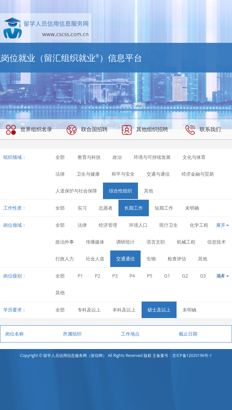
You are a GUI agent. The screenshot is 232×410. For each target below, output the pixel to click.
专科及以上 (89, 310)
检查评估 (177, 258)
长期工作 (133, 208)
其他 (148, 191)
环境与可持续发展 (152, 157)
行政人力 (64, 258)
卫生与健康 (88, 174)
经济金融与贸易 (198, 174)
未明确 (192, 208)
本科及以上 (124, 310)
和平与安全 (123, 174)
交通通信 (125, 258)
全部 (60, 157)
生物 (151, 258)
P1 (80, 276)
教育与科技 (89, 157)
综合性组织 (120, 191)
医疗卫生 (168, 225)
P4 (132, 276)
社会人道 (95, 258)
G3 (203, 276)
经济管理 (108, 225)
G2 (185, 276)
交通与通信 (158, 174)
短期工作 (164, 208)
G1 (167, 276)
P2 (97, 276)
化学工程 (199, 225)
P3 (114, 276)
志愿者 (106, 208)
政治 (117, 157)
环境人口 (138, 225)
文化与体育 (194, 157)
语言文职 (156, 242)
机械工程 (186, 242)
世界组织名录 (29, 130)
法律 (60, 174)
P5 (149, 276)
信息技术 (216, 242)
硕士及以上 (159, 310)
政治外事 (64, 242)
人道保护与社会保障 (76, 191)
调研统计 (125, 242)
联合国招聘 (87, 130)
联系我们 (203, 130)
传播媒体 (95, 242)
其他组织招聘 (145, 130)
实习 (82, 208)
